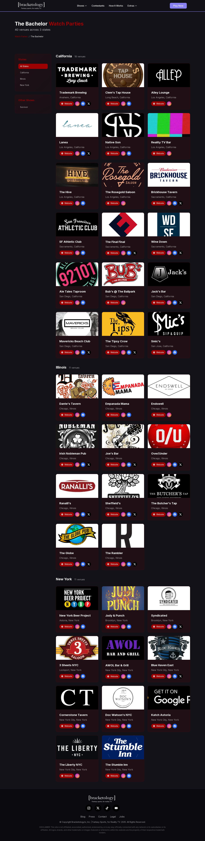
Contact (102, 816)
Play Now (178, 5)
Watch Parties (21, 36)
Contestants (98, 5)
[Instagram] (88, 808)
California (24, 72)
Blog (82, 816)
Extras (132, 5)
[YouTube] (116, 808)
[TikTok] (107, 808)
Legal (113, 816)
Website (66, 103)
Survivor (24, 107)
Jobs (122, 816)
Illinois (23, 79)
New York (24, 85)
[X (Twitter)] (98, 808)
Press (92, 816)
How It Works (116, 5)
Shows (82, 5)
